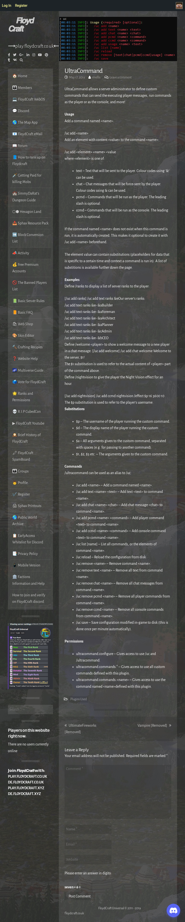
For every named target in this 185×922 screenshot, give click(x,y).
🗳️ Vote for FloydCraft (29, 382)
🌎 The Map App (25, 122)
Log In (6, 5)
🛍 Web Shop (22, 324)
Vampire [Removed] (154, 725)
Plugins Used (78, 699)
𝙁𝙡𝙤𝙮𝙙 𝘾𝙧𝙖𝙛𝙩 (20, 25)
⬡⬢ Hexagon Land (26, 212)
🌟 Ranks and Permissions (22, 397)
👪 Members (22, 88)
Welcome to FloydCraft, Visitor (180, 5)
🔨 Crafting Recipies (27, 347)
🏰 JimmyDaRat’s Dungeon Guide (25, 196)
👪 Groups (20, 471)
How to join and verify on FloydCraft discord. (28, 598)
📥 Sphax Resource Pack (30, 223)
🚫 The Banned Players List (29, 286)
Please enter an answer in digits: (88, 873)
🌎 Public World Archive (24, 520)
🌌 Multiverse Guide (27, 370)
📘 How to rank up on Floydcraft (28, 160)
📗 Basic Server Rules (28, 301)
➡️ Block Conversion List (27, 238)
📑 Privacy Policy (25, 554)
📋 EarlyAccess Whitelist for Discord (27, 539)
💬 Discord (20, 111)
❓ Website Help (25, 359)
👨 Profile (20, 483)
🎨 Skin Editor (23, 335)
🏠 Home (19, 76)
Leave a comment (121, 77)
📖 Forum (19, 146)
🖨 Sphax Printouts (26, 506)
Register (21, 5)
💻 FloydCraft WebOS (28, 99)
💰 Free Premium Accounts (25, 268)
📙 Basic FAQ (22, 312)
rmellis (96, 77)
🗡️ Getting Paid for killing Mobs (26, 178)
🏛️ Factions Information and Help (28, 580)
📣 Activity (20, 253)
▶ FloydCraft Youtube (28, 423)
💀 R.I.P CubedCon (26, 411)
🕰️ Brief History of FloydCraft (26, 438)
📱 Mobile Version (26, 565)
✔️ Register (21, 494)
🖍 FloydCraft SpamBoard (22, 456)
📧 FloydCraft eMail (27, 134)
